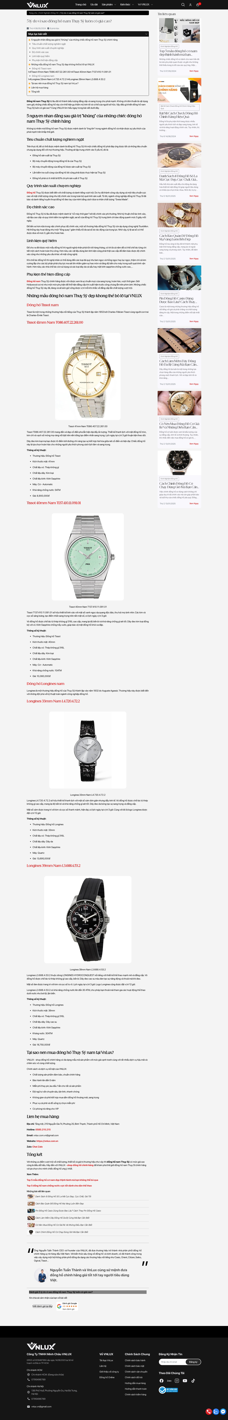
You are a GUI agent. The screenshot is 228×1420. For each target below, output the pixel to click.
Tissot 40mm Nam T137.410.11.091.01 (54, 503)
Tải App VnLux (106, 1360)
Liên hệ (102, 1366)
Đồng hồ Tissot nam (41, 68)
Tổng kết (34, 91)
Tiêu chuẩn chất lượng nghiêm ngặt (49, 44)
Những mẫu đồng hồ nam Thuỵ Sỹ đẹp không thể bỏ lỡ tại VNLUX (61, 64)
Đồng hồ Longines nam (43, 76)
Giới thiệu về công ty (109, 1371)
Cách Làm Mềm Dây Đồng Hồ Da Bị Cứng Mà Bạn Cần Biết (58, 1218)
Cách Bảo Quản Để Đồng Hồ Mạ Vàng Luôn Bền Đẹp (55, 1204)
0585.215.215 (43, 1129)
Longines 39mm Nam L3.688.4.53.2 (53, 865)
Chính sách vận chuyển (136, 1371)
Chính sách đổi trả (133, 1377)
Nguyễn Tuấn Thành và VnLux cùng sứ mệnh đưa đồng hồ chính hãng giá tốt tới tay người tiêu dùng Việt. (89, 1275)
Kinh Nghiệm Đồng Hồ (169, 46)
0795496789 (38, 1379)
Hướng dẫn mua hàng (135, 1383)
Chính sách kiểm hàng (135, 1394)
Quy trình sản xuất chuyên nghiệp (48, 48)
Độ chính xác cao (40, 52)
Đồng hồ (31, 192)
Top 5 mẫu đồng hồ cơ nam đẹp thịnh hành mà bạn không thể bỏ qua (62, 1180)
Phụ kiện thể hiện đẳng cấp (45, 60)
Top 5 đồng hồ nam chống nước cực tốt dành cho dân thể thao (59, 1185)
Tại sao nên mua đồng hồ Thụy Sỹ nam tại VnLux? (53, 83)
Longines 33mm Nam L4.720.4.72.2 (53, 701)
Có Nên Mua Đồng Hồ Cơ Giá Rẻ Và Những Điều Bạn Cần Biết (59, 1225)
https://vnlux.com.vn (47, 1141)
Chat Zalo (37, 1146)
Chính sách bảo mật (134, 1366)
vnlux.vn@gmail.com (41, 1406)
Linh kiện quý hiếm (41, 56)
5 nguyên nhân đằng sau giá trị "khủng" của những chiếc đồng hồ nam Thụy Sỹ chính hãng (73, 39)
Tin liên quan (167, 14)
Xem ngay (193, 71)
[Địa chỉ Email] (180, 1362)
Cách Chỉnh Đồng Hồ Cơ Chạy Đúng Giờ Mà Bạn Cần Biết (57, 1232)
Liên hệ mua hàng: (38, 87)
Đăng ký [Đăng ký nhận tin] (193, 1362)
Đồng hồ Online (106, 1377)
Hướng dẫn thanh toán (136, 1388)
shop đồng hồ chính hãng (80, 1165)
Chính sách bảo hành (135, 1360)
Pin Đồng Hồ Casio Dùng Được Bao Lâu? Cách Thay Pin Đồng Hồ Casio (64, 1211)
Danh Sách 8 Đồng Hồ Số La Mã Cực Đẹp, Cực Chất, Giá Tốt (59, 1197)
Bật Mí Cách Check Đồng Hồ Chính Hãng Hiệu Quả (178, 107)
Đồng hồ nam (34, 281)
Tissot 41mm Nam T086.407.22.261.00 (55, 322)
